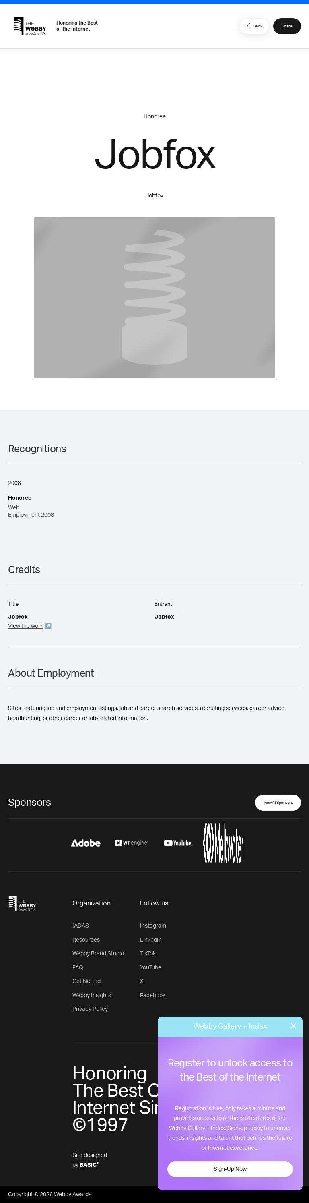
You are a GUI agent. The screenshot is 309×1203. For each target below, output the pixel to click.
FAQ (77, 968)
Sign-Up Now (230, 1169)
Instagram (153, 926)
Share (287, 26)
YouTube (150, 968)
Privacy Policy (90, 1009)
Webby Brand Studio (98, 954)
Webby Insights (91, 995)
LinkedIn (151, 940)
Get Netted (86, 981)
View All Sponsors (278, 803)
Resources (86, 940)
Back (253, 26)
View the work (25, 626)
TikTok (148, 954)
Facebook (152, 995)
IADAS (80, 926)
